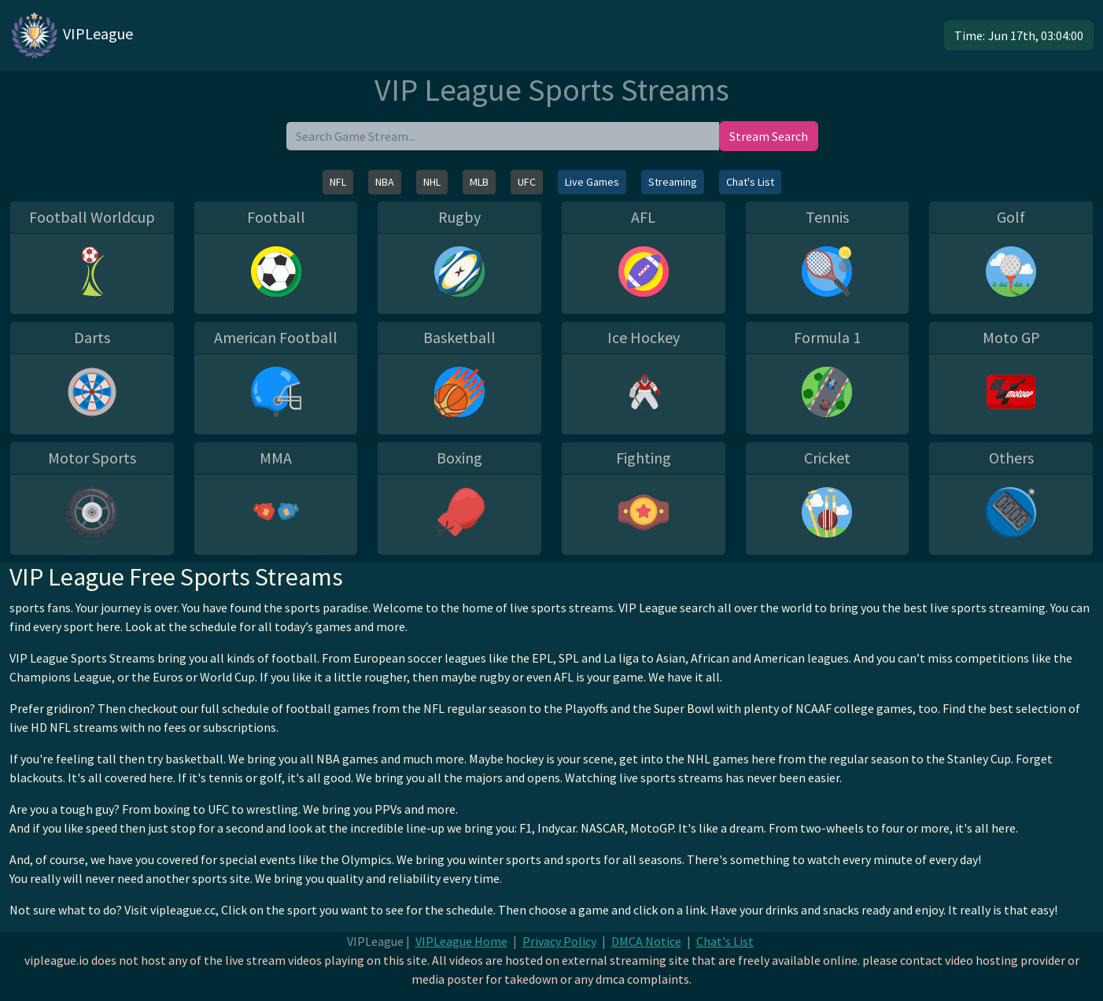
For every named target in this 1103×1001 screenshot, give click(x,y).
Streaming (672, 182)
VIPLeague (71, 35)
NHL (432, 182)
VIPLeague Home (461, 941)
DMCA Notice (646, 941)
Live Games (592, 182)
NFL (338, 182)
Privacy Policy (559, 941)
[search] (503, 136)
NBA (384, 182)
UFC (527, 182)
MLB (479, 182)
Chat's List (750, 182)
